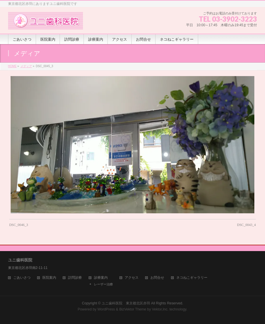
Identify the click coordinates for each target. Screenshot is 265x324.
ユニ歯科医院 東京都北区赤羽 (126, 303)
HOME (12, 66)
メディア (26, 66)
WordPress (106, 309)
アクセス (132, 278)
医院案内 (49, 278)
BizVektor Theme (132, 309)
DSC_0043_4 (246, 225)
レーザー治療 (103, 284)
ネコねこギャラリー (191, 278)
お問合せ (157, 278)
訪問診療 (75, 278)
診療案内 (101, 278)
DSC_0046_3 (18, 225)
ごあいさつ (22, 278)
